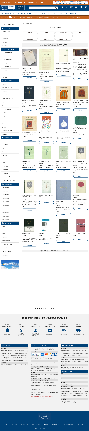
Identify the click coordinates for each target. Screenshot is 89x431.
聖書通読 (3, 162)
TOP (23, 23)
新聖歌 (29, 36)
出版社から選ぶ (74, 13)
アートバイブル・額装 (6, 176)
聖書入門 (79, 17)
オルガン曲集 (46, 39)
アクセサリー (30, 17)
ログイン (6, 424)
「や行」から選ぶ (6, 212)
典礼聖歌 (47, 36)
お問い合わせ (80, 424)
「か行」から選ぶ (6, 191)
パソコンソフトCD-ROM (7, 130)
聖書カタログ (4, 247)
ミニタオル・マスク (6, 102)
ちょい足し (67, 17)
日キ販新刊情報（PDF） (7, 255)
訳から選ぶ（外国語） (6, 35)
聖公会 (73, 17)
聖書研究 (3, 158)
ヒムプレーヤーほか (63, 39)
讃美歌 (46, 32)
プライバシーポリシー (68, 424)
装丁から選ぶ (4, 42)
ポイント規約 (4, 237)
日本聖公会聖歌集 (63, 36)
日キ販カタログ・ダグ (6, 251)
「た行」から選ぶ (6, 198)
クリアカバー (4, 73)
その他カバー (4, 77)
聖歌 (80, 32)
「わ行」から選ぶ (6, 219)
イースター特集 (5, 141)
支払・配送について (6, 230)
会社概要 (3, 226)
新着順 (65, 44)
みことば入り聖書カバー (7, 59)
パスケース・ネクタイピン (7, 98)
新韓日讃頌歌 (30, 39)
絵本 (53, 17)
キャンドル (4, 84)
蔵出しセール (59, 17)
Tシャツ (3, 105)
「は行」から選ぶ (6, 205)
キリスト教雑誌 (38, 17)
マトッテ (16, 17)
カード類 (3, 116)
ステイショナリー (5, 120)
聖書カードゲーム (5, 94)
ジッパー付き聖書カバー (7, 66)
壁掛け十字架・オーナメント (8, 87)
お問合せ (3, 233)
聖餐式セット (47, 17)
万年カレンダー (5, 91)
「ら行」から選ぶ (6, 216)
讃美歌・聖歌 (29, 23)
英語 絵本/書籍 (5, 166)
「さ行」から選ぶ (6, 194)
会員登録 (14, 424)
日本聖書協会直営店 (6, 240)
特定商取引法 (55, 424)
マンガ (3, 148)
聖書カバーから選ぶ (40, 13)
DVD (2, 123)
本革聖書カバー (5, 56)
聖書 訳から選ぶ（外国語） (25, 13)
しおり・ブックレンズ (6, 109)
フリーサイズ (4, 63)
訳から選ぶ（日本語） (6, 31)
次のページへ (66, 45)
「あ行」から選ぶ (6, 187)
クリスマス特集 (5, 169)
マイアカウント (24, 424)
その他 (80, 36)
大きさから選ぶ (5, 38)
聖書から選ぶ (4, 45)
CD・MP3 (4, 127)
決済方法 (46, 424)
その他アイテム (63, 13)
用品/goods (4, 134)
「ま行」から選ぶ (6, 209)
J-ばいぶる (22, 17)
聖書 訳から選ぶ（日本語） (8, 13)
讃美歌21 (30, 32)
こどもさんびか (63, 32)
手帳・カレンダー (5, 173)
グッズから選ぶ (52, 13)
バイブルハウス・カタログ (7, 244)
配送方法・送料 (36, 424)
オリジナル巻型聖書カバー (7, 52)
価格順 (60, 44)
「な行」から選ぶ (6, 201)
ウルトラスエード (5, 70)
